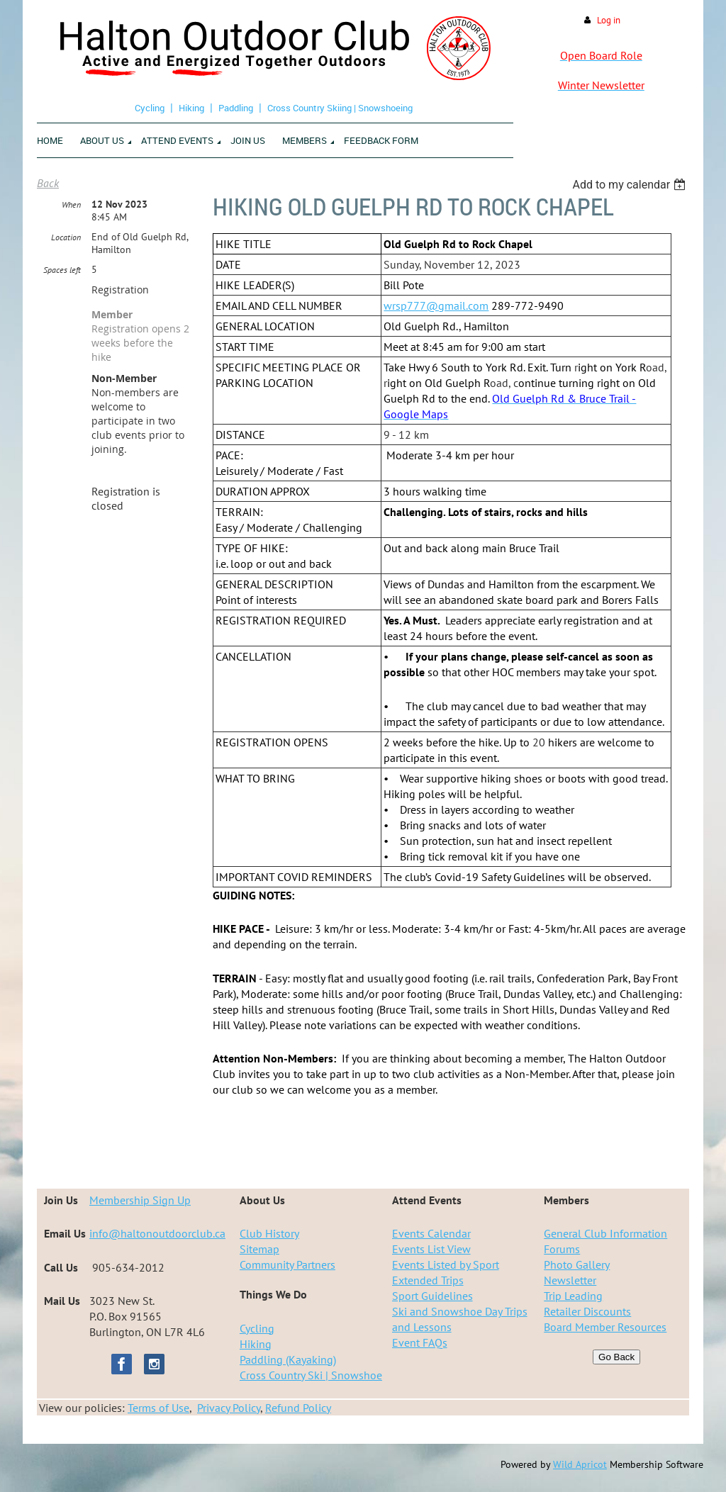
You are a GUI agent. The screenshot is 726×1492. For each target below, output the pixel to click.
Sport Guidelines (432, 1296)
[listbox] (630, 184)
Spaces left (62, 269)
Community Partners (287, 1264)
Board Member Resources (605, 1327)
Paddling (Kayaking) (288, 1359)
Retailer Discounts (587, 1311)
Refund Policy (298, 1408)
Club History (269, 1233)
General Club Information (605, 1233)
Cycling (149, 107)
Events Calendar (431, 1233)
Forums (562, 1249)
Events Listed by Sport (445, 1264)
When (71, 204)
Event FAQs (419, 1342)
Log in (608, 20)
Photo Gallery (577, 1264)
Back (48, 183)
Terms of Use (158, 1408)
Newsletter (570, 1280)
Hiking (191, 107)
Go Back (616, 1357)
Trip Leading (573, 1296)
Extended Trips (428, 1280)
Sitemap (259, 1249)
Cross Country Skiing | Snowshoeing (340, 107)
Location (66, 237)
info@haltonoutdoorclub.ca (157, 1233)
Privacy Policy (228, 1408)
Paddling (235, 107)
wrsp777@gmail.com (436, 305)
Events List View (431, 1249)
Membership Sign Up (140, 1200)
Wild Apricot (580, 1464)
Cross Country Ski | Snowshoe (311, 1375)
